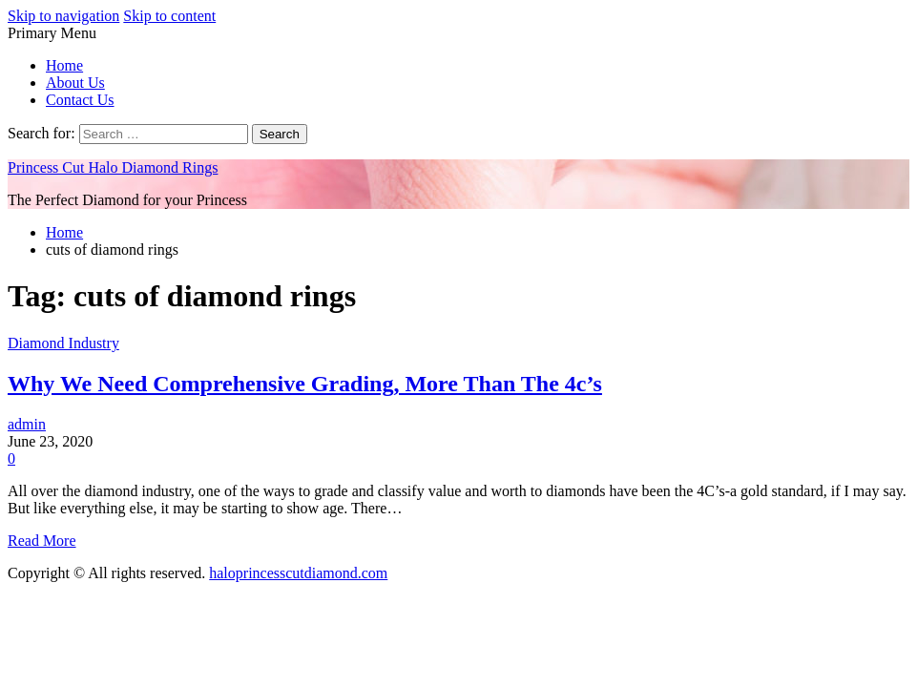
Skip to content (169, 16)
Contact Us (80, 100)
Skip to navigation (63, 16)
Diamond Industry (63, 343)
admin (27, 424)
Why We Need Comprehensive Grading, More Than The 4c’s (305, 383)
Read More (42, 540)
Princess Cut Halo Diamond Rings (113, 167)
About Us (75, 82)
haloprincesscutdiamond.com (298, 573)
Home (64, 65)
